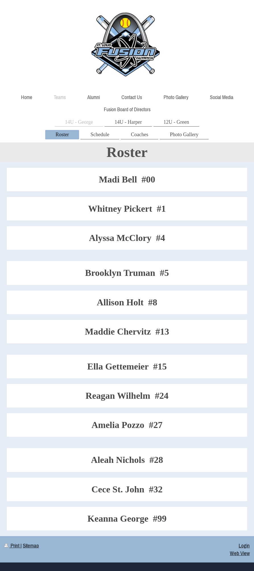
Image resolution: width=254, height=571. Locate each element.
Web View (240, 553)
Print (12, 545)
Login (244, 545)
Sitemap (31, 545)
